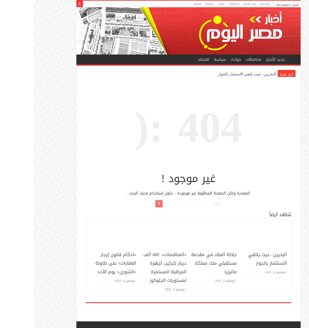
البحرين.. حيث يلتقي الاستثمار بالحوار (213, 74)
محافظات (200, 4)
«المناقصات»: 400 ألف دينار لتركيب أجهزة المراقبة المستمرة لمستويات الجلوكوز (130, 267)
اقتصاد (163, 4)
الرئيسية (231, 4)
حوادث (187, 4)
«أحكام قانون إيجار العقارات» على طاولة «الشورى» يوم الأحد (82, 263)
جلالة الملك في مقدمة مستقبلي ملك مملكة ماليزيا (180, 263)
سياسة (175, 4)
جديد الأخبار (216, 4)
